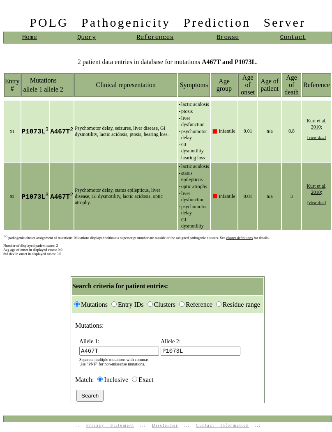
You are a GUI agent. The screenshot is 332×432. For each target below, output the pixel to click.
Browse (228, 37)
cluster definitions (239, 238)
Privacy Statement (110, 426)
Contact (293, 37)
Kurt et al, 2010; (316, 124)
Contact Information (222, 426)
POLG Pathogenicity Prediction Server (167, 22)
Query (86, 37)
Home (29, 37)
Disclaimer (165, 426)
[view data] (316, 137)
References (154, 37)
